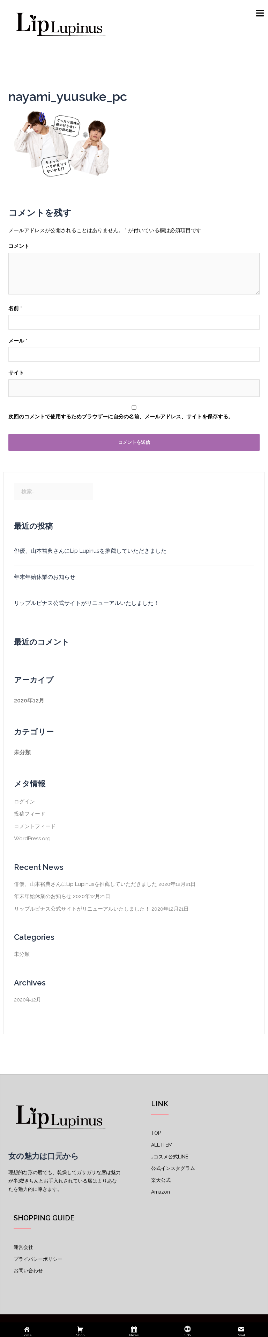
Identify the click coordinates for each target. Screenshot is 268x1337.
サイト (16, 373)
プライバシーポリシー (38, 1259)
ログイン (24, 802)
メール (17, 341)
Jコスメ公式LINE (169, 1156)
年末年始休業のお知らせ (44, 577)
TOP (156, 1133)
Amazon (160, 1192)
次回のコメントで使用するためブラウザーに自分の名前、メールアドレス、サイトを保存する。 (120, 417)
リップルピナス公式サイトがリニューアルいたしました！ (86, 603)
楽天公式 (161, 1180)
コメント (18, 246)
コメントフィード (35, 826)
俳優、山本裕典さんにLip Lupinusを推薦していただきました (90, 551)
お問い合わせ (28, 1270)
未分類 (22, 752)
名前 (15, 308)
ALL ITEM (161, 1145)
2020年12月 (29, 700)
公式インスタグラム (173, 1168)
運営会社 (23, 1247)
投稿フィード (29, 814)
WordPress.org (32, 838)
